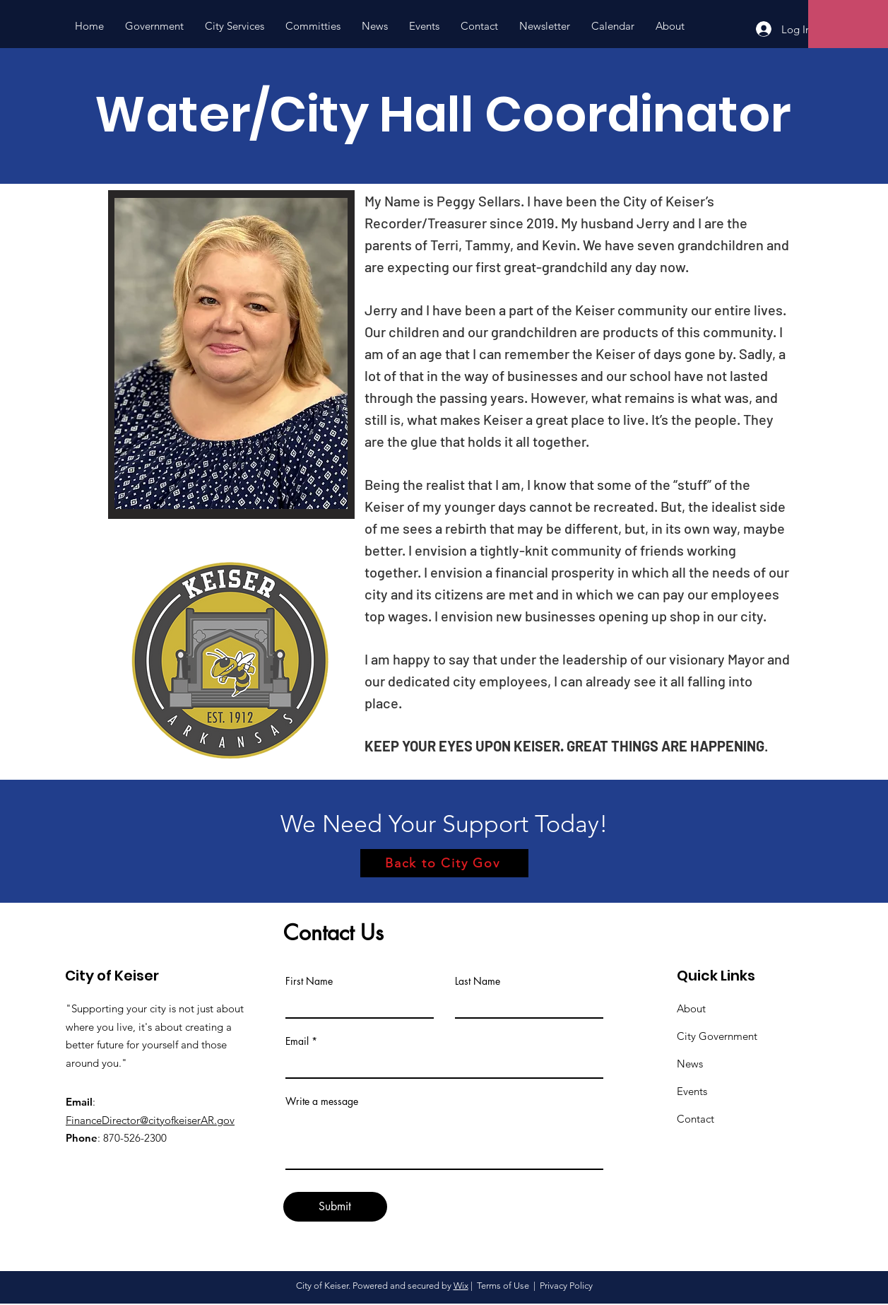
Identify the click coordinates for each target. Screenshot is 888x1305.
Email (297, 1041)
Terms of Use (503, 1285)
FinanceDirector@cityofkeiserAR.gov (150, 1120)
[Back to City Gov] (444, 863)
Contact (695, 1118)
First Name (309, 981)
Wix (461, 1285)
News (690, 1063)
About (691, 1008)
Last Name (477, 981)
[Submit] (335, 1207)
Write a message (321, 1101)
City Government (717, 1036)
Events (692, 1091)
